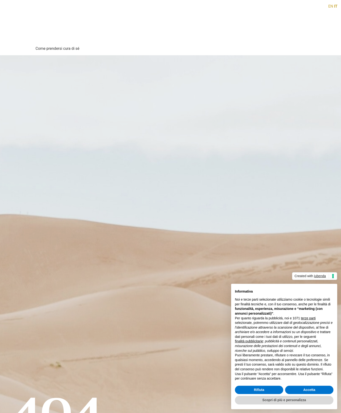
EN (330, 6)
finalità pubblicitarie (249, 341)
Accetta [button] (309, 390)
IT (335, 6)
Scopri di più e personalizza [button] (284, 400)
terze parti (308, 318)
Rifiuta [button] (259, 390)
